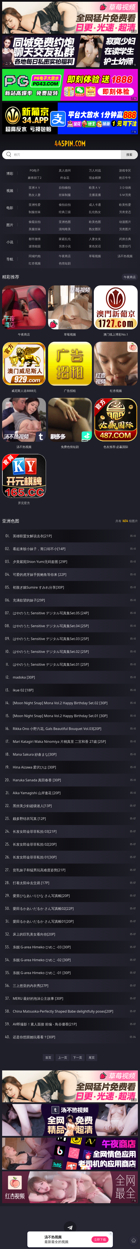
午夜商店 (65, 256)
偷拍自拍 (65, 205)
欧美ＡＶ (95, 187)
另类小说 (65, 246)
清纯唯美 (65, 229)
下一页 (77, 1057)
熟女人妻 (35, 195)
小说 (9, 242)
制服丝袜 (35, 212)
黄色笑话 (95, 246)
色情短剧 (65, 263)
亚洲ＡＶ (35, 187)
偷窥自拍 (35, 222)
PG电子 (35, 170)
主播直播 (95, 195)
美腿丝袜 (35, 229)
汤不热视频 (125, 256)
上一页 (62, 1057)
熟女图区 (95, 229)
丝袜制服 (65, 195)
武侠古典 (125, 239)
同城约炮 (35, 256)
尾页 (92, 1057)
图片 (9, 224)
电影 (9, 207)
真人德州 (65, 170)
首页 (48, 1057)
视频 (9, 190)
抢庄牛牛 (125, 178)
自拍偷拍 (65, 187)
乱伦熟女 (95, 212)
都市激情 (35, 239)
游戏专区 (125, 170)
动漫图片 (125, 222)
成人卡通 (95, 205)
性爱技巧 (125, 246)
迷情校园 (35, 246)
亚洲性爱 (35, 205)
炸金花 (64, 178)
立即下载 (100, 1239)
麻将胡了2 (34, 178)
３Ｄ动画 (125, 187)
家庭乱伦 (65, 239)
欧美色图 (95, 222)
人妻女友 (95, 239)
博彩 (9, 173)
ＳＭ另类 (125, 195)
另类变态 (125, 212)
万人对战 (95, 170)
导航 (9, 259)
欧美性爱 (125, 205)
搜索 (129, 154)
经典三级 (65, 212)
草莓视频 (95, 256)
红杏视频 (35, 263)
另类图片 (125, 229)
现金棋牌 (95, 178)
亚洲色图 (65, 222)
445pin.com (69, 143)
